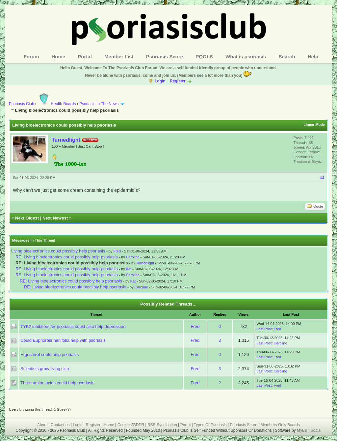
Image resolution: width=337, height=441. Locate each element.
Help (313, 56)
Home (58, 56)
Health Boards (57, 104)
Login (160, 81)
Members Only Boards (280, 425)
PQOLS (204, 56)
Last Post (264, 329)
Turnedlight (66, 140)
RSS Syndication (162, 425)
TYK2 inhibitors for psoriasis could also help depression (72, 326)
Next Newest (55, 218)
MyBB (302, 430)
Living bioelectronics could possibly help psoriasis (58, 251)
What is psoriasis (245, 56)
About (42, 425)
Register (178, 81)
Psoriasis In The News (98, 104)
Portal (85, 56)
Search (287, 56)
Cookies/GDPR (130, 425)
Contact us (60, 425)
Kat (129, 269)
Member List (118, 56)
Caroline (133, 257)
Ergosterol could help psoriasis (49, 354)
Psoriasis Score (164, 56)
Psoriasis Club (21, 104)
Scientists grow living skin (44, 368)
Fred (117, 251)
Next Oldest (27, 218)
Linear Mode (314, 125)
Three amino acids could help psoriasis (57, 382)
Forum (31, 56)
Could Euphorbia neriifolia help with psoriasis (63, 340)
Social (316, 430)
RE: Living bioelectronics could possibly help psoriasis (66, 256)
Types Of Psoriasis (210, 425)
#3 (322, 178)
